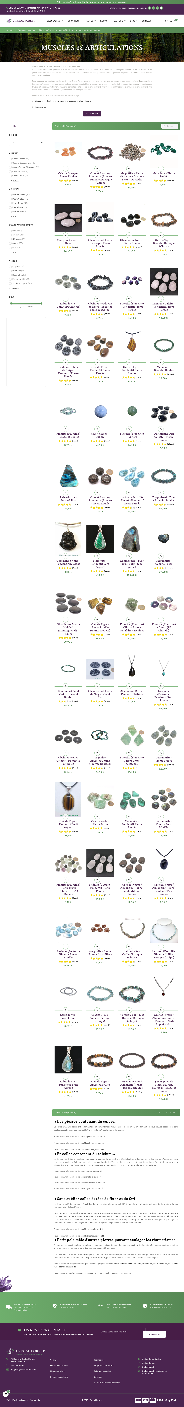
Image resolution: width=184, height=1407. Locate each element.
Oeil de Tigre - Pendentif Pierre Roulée (132, 369)
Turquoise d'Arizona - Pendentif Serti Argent (163, 695)
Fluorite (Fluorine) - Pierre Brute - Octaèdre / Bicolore (132, 626)
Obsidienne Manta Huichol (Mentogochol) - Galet (68, 628)
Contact (53, 1360)
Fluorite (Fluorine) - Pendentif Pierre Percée (132, 306)
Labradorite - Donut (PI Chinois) (68, 304)
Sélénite (115, 1263)
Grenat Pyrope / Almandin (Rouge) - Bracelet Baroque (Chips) (100, 177)
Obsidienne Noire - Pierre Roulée (132, 241)
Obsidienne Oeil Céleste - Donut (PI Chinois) (68, 760)
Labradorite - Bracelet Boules (68, 1016)
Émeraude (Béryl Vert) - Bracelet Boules (68, 693)
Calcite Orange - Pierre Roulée (68, 174)
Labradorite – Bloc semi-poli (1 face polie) (132, 563)
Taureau (18, 234)
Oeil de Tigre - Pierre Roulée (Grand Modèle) (100, 626)
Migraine (18, 266)
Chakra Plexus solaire (24, 163)
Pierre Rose (19, 211)
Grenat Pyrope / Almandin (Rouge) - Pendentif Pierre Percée (132, 889)
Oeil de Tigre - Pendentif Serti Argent (68, 823)
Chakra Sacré (20, 171)
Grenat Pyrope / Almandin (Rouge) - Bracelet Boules (132, 1084)
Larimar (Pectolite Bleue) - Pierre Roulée (68, 953)
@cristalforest (148, 1363)
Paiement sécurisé (102, 1371)
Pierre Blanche (21, 194)
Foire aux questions (59, 1377)
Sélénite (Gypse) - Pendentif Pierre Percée (100, 887)
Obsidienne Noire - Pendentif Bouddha (68, 562)
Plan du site (35, 1400)
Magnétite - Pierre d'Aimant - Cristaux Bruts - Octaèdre (132, 175)
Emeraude (147, 1263)
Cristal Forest (148, 1367)
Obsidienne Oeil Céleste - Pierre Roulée (164, 436)
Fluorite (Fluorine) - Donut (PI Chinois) (164, 626)
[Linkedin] (157, 8)
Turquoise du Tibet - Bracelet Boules (164, 498)
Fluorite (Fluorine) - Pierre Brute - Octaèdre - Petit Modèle (68, 889)
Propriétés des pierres (104, 1365)
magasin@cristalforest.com (23, 1369)
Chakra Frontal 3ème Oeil (25, 167)
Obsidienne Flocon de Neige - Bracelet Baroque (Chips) (100, 306)
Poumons (18, 270)
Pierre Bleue (20, 203)
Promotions (99, 1360)
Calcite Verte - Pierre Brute (100, 822)
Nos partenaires (57, 1371)
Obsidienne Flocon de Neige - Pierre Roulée (100, 242)
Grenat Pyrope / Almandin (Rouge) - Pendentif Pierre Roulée (163, 889)
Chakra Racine (20, 158)
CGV (8, 1400)
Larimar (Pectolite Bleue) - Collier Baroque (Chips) (163, 953)
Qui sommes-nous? (59, 1365)
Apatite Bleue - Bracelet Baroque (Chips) (100, 1017)
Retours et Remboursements (107, 1382)
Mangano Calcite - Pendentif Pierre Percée (163, 306)
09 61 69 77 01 (17, 1365)
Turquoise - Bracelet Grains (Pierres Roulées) (100, 760)
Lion (16, 247)
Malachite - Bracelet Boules (164, 368)
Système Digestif (22, 283)
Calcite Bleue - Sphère (100, 435)
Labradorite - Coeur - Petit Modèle (164, 823)
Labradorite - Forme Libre (68, 498)
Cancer (17, 243)
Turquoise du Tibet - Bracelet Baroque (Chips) (132, 1017)
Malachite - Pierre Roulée (164, 174)
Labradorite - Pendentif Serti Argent (68, 1084)
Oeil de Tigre (135, 1263)
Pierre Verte (19, 207)
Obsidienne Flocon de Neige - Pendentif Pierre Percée (68, 371)
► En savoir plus (39, 107)
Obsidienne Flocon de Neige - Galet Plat (100, 693)
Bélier (17, 230)
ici (101, 1170)
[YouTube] (161, 8)
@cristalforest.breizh (151, 1359)
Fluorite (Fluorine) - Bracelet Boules (68, 435)
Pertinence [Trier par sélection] (170, 126)
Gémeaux (18, 239)
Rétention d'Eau (21, 279)
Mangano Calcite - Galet (68, 241)
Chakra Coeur (20, 175)
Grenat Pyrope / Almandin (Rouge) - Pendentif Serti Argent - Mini (163, 1019)
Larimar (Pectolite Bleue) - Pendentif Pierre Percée (132, 499)
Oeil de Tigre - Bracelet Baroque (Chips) (164, 242)
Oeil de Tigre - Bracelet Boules (100, 1082)
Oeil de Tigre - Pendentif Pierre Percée (100, 369)
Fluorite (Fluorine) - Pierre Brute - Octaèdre (132, 760)
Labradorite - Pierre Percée (164, 758)
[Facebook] (149, 8)
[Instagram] (153, 8)
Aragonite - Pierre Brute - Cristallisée (100, 952)
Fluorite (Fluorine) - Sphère (132, 435)
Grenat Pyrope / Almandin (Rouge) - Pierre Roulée (100, 499)
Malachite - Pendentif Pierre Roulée (132, 823)
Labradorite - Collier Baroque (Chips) (132, 953)
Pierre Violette (20, 199)
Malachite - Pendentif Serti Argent (100, 563)
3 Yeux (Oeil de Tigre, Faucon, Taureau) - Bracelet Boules (164, 1086)
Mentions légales (20, 1400)
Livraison (98, 1377)
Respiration (19, 275)
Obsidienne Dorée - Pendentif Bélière (132, 692)
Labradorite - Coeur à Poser (163, 562)
